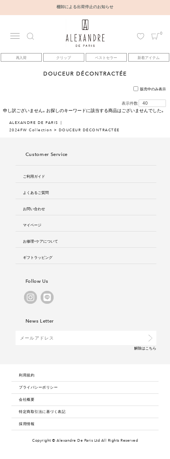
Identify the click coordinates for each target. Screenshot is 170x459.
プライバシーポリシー (38, 387)
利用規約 (26, 375)
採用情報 (26, 423)
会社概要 (26, 399)
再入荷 (21, 57)
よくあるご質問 (36, 192)
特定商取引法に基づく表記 (42, 411)
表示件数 (130, 103)
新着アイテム (148, 57)
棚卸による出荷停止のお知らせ (85, 6)
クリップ (63, 57)
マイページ (32, 224)
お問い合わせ (34, 208)
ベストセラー (106, 57)
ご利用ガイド (34, 176)
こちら (150, 348)
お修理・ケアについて (40, 241)
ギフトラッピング (37, 257)
